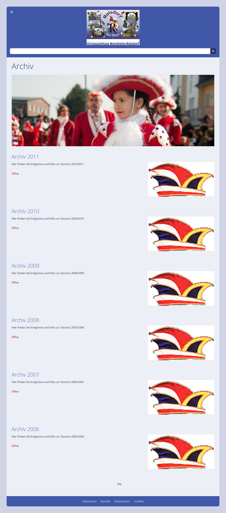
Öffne (15, 173)
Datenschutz (122, 501)
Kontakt (105, 501)
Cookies (139, 501)
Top (119, 484)
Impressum (89, 501)
